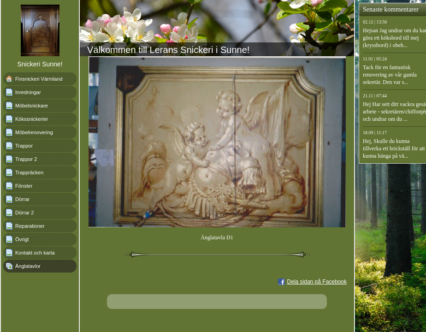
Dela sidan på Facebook (317, 282)
